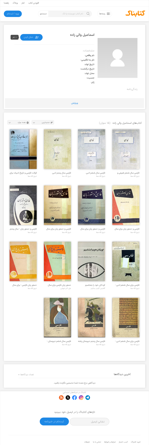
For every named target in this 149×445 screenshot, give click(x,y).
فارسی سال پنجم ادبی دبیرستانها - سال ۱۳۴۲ (61, 173)
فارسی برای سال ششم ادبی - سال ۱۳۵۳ (127, 341)
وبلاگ (15, 3)
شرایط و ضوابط (110, 432)
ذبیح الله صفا (134, 176)
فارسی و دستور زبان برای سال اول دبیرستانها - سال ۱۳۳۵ (58, 229)
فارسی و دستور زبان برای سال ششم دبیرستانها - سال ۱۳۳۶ (127, 229)
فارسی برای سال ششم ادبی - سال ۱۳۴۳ (127, 285)
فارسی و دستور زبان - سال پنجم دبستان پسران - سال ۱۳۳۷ (23, 229)
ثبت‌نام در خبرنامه (54, 412)
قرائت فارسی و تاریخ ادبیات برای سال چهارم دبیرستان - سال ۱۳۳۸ (23, 173)
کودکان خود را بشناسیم (95, 285)
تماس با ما (97, 432)
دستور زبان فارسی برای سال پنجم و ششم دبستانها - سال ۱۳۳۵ (58, 285)
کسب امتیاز (123, 432)
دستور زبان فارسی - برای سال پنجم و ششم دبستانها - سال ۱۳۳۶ (24, 285)
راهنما (6, 3)
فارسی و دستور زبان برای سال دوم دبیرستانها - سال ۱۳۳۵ (92, 229)
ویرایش (74, 103)
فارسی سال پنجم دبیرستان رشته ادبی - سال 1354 (91, 341)
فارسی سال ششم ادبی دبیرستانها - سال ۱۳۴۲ (95, 173)
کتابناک (123, 437)
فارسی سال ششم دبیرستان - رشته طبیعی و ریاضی (59, 341)
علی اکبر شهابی (65, 288)
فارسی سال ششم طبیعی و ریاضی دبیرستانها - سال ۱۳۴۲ (126, 173)
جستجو (43, 13)
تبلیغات (87, 432)
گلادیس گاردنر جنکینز (98, 288)
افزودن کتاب (33, 3)
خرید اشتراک (136, 432)
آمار (23, 3)
